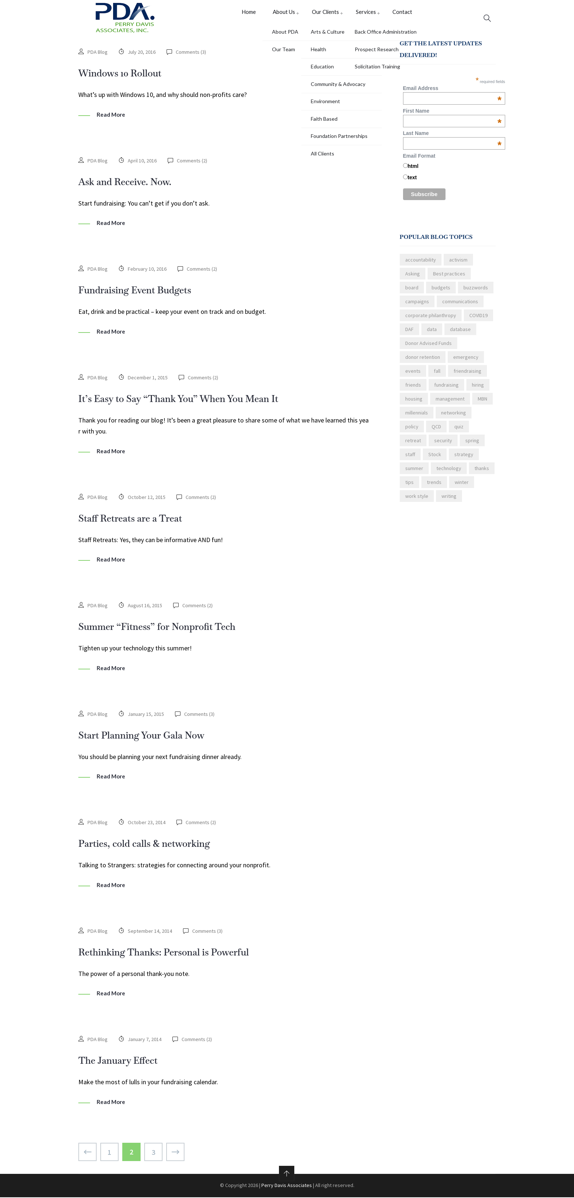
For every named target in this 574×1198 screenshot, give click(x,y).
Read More (112, 118)
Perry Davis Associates (286, 1186)
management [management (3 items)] (450, 402)
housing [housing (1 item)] (413, 402)
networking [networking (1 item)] (453, 416)
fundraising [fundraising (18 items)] (446, 389)
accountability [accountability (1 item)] (420, 263)
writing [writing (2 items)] (448, 500)
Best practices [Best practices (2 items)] (449, 277)
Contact (397, 17)
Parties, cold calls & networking (156, 844)
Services (362, 17)
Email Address (452, 92)
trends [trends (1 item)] (434, 486)
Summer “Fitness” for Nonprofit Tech (171, 628)
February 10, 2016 (149, 271)
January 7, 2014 (146, 1039)
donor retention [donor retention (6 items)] (422, 361)
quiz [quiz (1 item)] (458, 430)
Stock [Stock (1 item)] (434, 458)
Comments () (193, 55)
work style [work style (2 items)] (416, 500)
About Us (282, 17)
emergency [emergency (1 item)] (465, 361)
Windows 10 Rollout (127, 76)
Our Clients (323, 17)
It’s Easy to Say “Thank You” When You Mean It (196, 401)
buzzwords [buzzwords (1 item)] (475, 291)
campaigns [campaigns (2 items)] (417, 305)
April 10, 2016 (143, 163)
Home (247, 17)
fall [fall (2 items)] (437, 375)
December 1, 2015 (149, 379)
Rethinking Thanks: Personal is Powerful (179, 952)
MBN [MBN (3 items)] (482, 402)
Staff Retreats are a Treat (139, 520)
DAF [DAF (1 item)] (409, 333)
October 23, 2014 (148, 823)
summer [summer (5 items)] (414, 472)
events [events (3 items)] (413, 375)
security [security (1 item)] (443, 444)
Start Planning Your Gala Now (152, 736)
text (412, 181)
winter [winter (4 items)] (462, 486)
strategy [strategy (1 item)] (463, 458)
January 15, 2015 (147, 715)
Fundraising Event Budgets (145, 292)
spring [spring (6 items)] (472, 444)
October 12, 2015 (148, 499)
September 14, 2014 (151, 931)
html (413, 170)
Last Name (452, 137)
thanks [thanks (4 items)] (481, 472)
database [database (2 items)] (460, 333)
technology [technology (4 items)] (448, 472)
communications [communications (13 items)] (460, 305)
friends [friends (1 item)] (413, 389)
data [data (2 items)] (432, 333)
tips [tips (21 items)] (409, 486)
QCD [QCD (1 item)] (436, 430)
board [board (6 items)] (411, 291)
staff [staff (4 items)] (410, 458)
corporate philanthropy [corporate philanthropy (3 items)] (430, 319)
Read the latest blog (428, 538)
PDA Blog (98, 55)
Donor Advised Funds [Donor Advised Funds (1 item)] (428, 347)
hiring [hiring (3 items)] (478, 389)
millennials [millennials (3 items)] (416, 416)
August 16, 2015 (147, 607)
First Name (452, 114)
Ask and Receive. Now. (133, 184)
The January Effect (125, 1060)
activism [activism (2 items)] (458, 263)
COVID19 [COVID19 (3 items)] (478, 319)
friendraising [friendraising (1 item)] (467, 375)
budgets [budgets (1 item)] (441, 291)
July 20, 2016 (143, 55)
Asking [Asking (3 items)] (412, 277)
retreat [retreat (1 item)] (413, 444)
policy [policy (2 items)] (411, 430)
